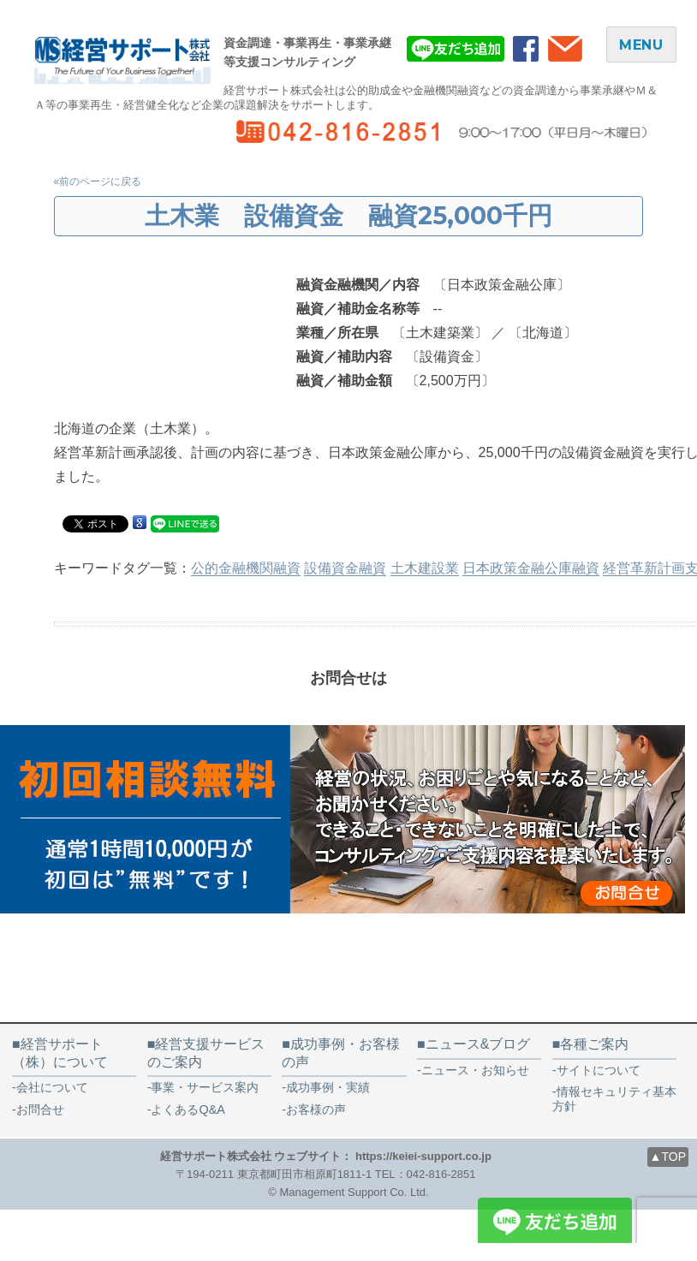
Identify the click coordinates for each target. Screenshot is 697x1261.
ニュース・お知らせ (475, 1070)
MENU (641, 45)
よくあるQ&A (187, 1109)
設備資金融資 (345, 568)
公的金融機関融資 (246, 568)
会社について (52, 1087)
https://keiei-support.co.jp (423, 1156)
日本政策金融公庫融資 (530, 568)
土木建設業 (424, 568)
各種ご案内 (594, 1044)
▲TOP (668, 1156)
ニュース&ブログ (478, 1044)
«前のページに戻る (98, 181)
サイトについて (598, 1070)
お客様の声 (322, 1109)
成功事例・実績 (328, 1087)
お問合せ (40, 1109)
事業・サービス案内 (205, 1087)
